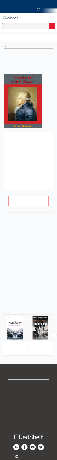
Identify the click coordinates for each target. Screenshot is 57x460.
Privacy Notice (28, 397)
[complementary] (28, 329)
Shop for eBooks (28, 384)
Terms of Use (28, 404)
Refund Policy (28, 411)
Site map (29, 424)
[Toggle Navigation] (52, 18)
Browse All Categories (15, 37)
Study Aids (41, 37)
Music (11, 45)
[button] (28, 146)
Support (28, 391)
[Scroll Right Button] (54, 335)
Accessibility (28, 417)
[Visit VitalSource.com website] (28, 6)
